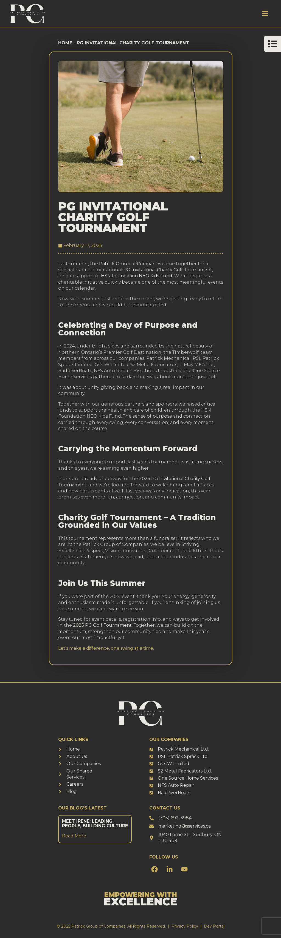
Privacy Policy (185, 926)
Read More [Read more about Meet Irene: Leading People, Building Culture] (74, 836)
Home (65, 42)
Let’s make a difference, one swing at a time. (106, 648)
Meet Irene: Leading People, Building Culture (95, 824)
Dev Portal (214, 926)
